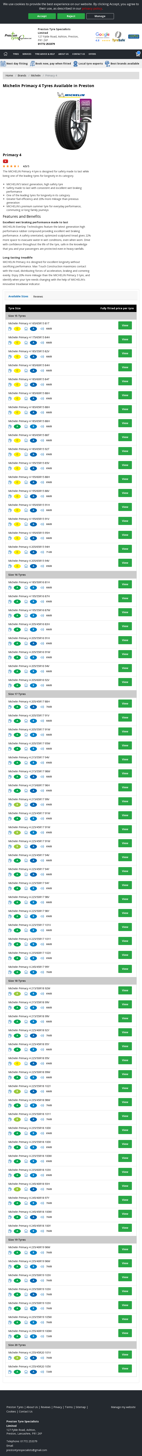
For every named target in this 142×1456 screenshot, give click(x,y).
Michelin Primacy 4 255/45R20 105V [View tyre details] (29, 1366)
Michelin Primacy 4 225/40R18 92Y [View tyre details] (28, 1030)
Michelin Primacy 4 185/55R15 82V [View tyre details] (28, 351)
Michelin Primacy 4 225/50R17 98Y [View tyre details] (28, 911)
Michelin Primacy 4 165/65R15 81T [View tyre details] (29, 323)
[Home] (5, 54)
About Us (63, 54)
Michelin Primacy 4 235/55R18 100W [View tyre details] (30, 1156)
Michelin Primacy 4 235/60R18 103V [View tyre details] (29, 1170)
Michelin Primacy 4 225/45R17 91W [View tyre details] (29, 813)
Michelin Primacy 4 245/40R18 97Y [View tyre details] (28, 1197)
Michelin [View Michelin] (36, 75)
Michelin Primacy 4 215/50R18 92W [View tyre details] (29, 988)
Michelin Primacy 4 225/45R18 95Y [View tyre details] (28, 1044)
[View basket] (138, 54)
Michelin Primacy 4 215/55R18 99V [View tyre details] (28, 1002)
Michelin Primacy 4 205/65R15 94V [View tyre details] (28, 560)
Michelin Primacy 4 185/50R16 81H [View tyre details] (29, 582)
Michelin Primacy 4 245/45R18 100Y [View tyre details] (29, 1225)
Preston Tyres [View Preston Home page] (15, 1407)
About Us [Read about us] (32, 1407)
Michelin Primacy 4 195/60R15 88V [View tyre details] (28, 491)
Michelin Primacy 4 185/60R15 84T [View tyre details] (29, 379)
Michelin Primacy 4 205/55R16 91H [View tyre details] (29, 638)
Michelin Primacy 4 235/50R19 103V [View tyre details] (29, 1275)
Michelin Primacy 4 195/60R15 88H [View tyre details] (29, 477)
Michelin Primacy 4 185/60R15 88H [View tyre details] (29, 393)
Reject (71, 16)
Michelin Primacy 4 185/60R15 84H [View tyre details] (29, 365)
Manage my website (123, 1407)
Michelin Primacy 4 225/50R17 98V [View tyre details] (28, 897)
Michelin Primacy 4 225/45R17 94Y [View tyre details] (28, 869)
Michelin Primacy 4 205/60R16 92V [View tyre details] (28, 680)
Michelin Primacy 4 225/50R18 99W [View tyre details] (29, 1072)
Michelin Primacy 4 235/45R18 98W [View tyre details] (29, 1100)
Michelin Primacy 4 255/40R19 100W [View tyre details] (30, 1331)
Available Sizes (18, 296)
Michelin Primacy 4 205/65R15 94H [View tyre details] (29, 546)
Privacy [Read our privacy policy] (57, 1407)
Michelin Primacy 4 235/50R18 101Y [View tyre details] (29, 1114)
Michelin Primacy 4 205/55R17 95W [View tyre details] (29, 743)
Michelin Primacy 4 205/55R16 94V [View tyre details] (28, 666)
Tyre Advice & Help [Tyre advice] (45, 54)
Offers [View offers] (92, 54)
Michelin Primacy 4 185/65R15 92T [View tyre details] (29, 449)
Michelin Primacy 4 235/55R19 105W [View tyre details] (30, 1317)
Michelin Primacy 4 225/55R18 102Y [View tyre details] (29, 1086)
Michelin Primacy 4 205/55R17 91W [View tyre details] (29, 729)
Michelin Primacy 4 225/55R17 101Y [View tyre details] (29, 939)
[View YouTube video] (5, 161)
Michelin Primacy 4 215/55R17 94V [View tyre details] (28, 757)
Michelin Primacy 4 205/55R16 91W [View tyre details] (29, 652)
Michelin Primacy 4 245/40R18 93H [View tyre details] (29, 1184)
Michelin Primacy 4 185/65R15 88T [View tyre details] (29, 435)
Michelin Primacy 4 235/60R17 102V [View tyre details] (29, 953)
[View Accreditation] (119, 36)
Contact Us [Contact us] (78, 54)
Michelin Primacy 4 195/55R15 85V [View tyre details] (28, 463)
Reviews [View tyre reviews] (38, 296)
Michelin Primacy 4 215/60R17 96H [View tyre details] (29, 785)
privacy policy (92, 8)
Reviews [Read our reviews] (46, 1407)
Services (26, 54)
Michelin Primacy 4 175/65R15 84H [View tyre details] (29, 337)
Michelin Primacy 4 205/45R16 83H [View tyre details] (29, 624)
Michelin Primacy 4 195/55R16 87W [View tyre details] (29, 610)
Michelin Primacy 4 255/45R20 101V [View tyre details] (29, 1352)
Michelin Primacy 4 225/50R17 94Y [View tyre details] (28, 883)
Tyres (16, 54)
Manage (100, 16)
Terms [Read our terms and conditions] (69, 1407)
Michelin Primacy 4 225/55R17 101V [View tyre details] (29, 925)
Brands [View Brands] (22, 75)
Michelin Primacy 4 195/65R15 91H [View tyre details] (29, 505)
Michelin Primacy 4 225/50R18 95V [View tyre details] (28, 1058)
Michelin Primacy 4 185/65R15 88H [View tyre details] (29, 407)
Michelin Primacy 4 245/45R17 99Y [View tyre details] (28, 967)
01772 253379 (46, 44)
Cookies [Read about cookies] (11, 1411)
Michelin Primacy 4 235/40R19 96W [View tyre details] (29, 1247)
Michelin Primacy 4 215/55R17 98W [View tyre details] (29, 771)
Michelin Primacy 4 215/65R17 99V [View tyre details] (28, 799)
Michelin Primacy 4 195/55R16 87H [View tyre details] (29, 596)
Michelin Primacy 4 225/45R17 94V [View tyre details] (28, 855)
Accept (42, 16)
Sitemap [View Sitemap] (81, 1407)
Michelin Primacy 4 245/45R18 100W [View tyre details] (30, 1211)
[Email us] (26, 1450)
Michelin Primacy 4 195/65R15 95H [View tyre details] (29, 533)
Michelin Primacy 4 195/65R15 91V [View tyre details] (28, 519)
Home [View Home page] (9, 75)
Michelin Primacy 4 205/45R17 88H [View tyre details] (29, 701)
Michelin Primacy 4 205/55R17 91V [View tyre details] (28, 715)
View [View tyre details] (125, 325)
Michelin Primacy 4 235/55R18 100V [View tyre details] (29, 1128)
